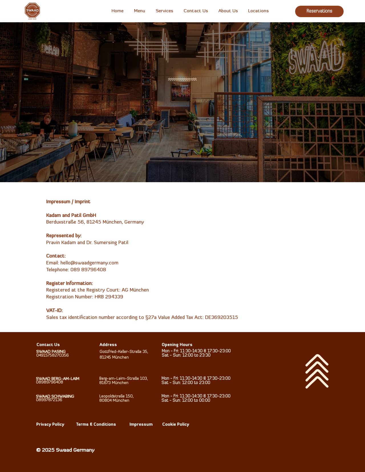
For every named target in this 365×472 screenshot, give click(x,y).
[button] (139, 11)
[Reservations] (319, 11)
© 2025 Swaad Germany (65, 450)
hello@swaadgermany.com (89, 263)
